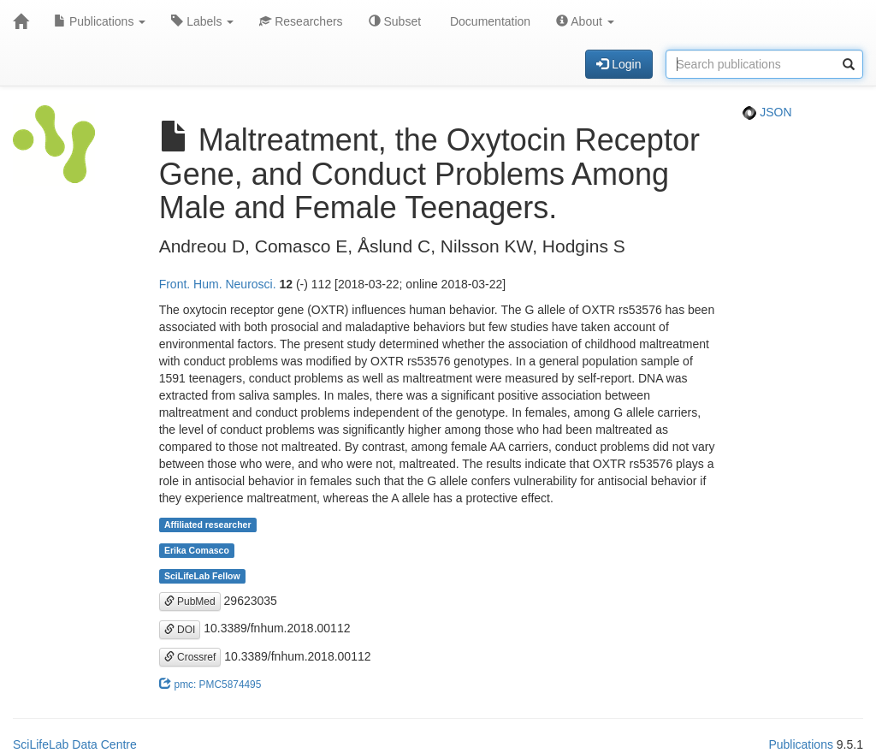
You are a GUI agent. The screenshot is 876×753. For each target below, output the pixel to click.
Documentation (488, 21)
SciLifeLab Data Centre (75, 744)
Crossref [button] (190, 657)
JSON (767, 112)
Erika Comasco (196, 550)
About (585, 21)
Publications (99, 21)
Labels (202, 21)
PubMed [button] (190, 602)
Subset (395, 21)
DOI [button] (180, 630)
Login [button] (618, 64)
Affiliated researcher (208, 524)
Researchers (300, 21)
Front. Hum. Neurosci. (217, 284)
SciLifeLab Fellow (202, 576)
